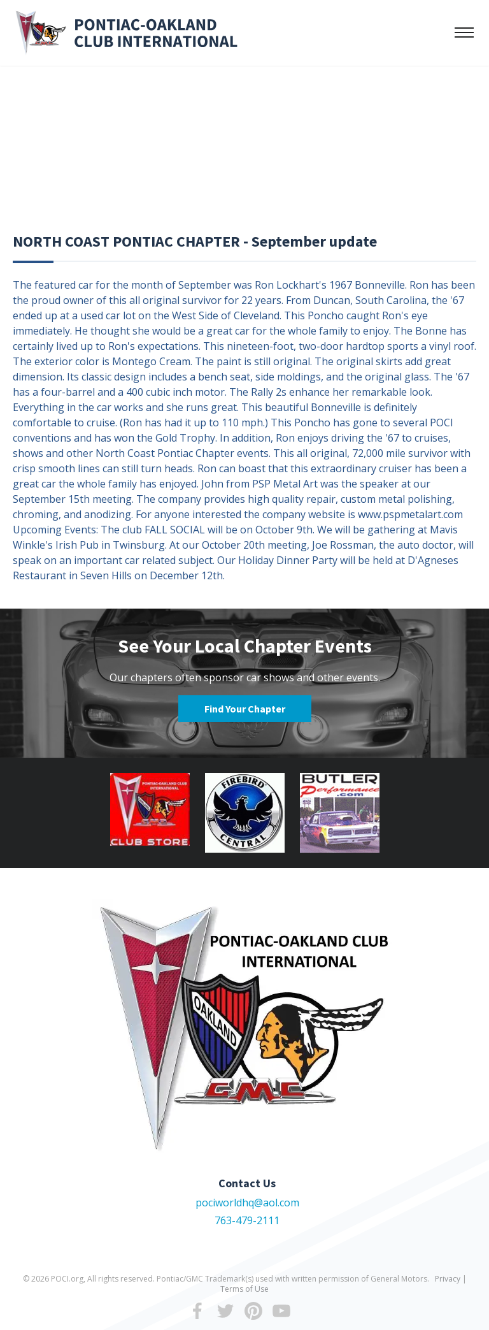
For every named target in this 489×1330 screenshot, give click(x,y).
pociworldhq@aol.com (247, 1203)
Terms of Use (244, 1288)
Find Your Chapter (244, 708)
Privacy (447, 1278)
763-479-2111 (247, 1220)
